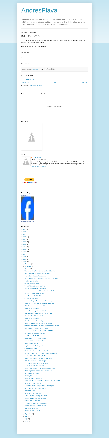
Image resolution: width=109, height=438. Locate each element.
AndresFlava (39, 10)
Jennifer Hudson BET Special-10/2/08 (35, 405)
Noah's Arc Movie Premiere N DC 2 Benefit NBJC (39, 331)
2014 (25, 246)
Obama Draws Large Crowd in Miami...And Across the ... (41, 311)
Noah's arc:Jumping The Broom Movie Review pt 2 (39, 301)
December (28, 264)
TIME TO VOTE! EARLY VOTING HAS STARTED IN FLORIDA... (43, 326)
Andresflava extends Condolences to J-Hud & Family (40, 291)
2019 (25, 234)
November (28, 266)
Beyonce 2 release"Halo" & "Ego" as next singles (38, 323)
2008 (25, 262)
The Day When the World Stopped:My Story (37, 351)
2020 (25, 232)
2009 (25, 259)
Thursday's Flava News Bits (32, 410)
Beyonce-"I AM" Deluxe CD (32, 343)
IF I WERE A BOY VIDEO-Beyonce (35, 366)
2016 (25, 242)
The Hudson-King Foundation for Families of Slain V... (40, 271)
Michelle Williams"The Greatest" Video (35, 316)
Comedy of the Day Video (32, 283)
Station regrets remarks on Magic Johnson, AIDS (38, 371)
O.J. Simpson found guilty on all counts (36, 403)
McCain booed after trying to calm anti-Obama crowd (40, 368)
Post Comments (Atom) (36, 86)
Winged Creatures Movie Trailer (34, 378)
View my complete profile (38, 166)
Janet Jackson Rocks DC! (32, 348)
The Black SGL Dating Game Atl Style (35, 361)
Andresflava (37, 157)
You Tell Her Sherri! (30, 391)
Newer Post (25, 82)
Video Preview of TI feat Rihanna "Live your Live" (38, 313)
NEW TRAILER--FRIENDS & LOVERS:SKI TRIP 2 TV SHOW (42, 381)
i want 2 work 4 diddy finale (32, 401)
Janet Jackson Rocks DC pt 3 (33, 336)
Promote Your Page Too (27, 221)
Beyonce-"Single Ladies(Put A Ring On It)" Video (38, 358)
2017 (25, 239)
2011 (25, 254)
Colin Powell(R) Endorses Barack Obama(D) (37, 328)
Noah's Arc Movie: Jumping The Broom (36, 396)
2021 (25, 229)
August (27, 416)
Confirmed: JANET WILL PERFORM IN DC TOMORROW (41, 353)
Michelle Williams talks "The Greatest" (35, 398)
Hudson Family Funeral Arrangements (35, 276)
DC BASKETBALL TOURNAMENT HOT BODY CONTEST (41, 278)
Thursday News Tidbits (31, 376)
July (26, 419)
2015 (25, 244)
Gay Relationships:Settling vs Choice (35, 346)
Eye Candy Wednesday (31, 281)
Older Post (84, 82)
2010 (25, 256)
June (26, 421)
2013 (25, 249)
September (28, 414)
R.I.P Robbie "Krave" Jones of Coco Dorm (37, 363)
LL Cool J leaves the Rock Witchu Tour (35, 288)
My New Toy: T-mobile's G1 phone (34, 293)
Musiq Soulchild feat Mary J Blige (34, 321)
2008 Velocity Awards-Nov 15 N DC (35, 306)
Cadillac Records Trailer (31, 298)
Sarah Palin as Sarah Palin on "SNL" (35, 333)
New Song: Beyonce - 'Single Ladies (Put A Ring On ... (40, 386)
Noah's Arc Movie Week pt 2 (33, 308)
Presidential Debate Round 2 (33, 383)
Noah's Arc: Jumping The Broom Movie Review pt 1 (39, 303)
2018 (25, 237)
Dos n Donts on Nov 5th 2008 (33, 296)
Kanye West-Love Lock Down (33, 393)
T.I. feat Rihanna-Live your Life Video (35, 286)
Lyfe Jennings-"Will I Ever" (32, 373)
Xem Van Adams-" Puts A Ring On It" (35, 356)
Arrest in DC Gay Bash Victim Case (35, 341)
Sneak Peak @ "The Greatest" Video (35, 388)
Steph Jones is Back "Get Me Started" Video (37, 273)
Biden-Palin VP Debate (31, 408)
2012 (25, 251)
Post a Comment (29, 79)
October (27, 269)
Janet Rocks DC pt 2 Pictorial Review (35, 338)
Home (55, 82)
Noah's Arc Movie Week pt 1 (33, 318)
